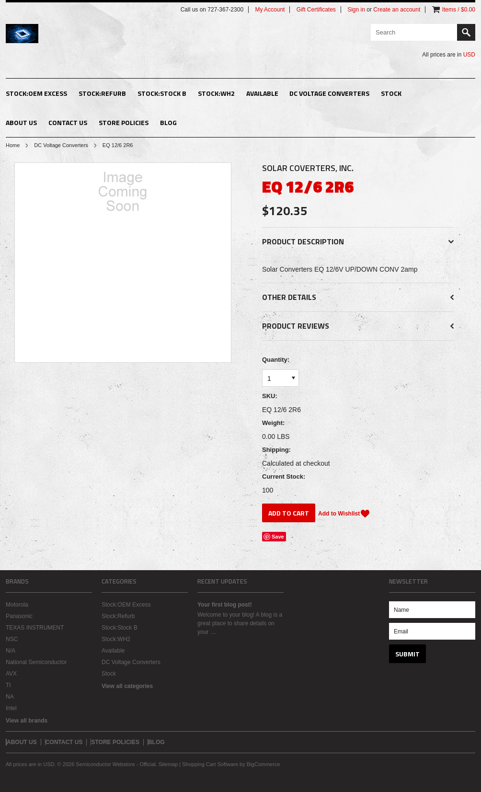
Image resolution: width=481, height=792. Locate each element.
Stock (391, 93)
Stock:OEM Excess (36, 93)
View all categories (127, 686)
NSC (12, 639)
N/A (10, 650)
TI (8, 685)
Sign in (356, 9)
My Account (270, 9)
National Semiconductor (36, 662)
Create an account (396, 9)
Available (262, 93)
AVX (11, 673)
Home (13, 145)
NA (10, 696)
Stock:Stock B (161, 93)
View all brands (26, 720)
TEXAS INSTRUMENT (35, 627)
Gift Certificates (316, 9)
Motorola (17, 604)
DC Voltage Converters (329, 93)
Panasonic (19, 616)
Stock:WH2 (216, 93)
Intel (11, 708)
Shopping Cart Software (210, 764)
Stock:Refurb (102, 93)
